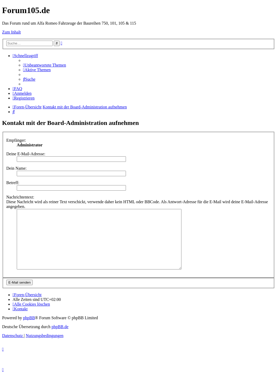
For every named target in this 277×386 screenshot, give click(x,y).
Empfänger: (16, 140)
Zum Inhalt (11, 32)
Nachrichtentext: (20, 197)
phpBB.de (60, 338)
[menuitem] (44, 65)
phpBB (29, 329)
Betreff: (12, 182)
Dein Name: (16, 168)
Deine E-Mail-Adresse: (25, 154)
